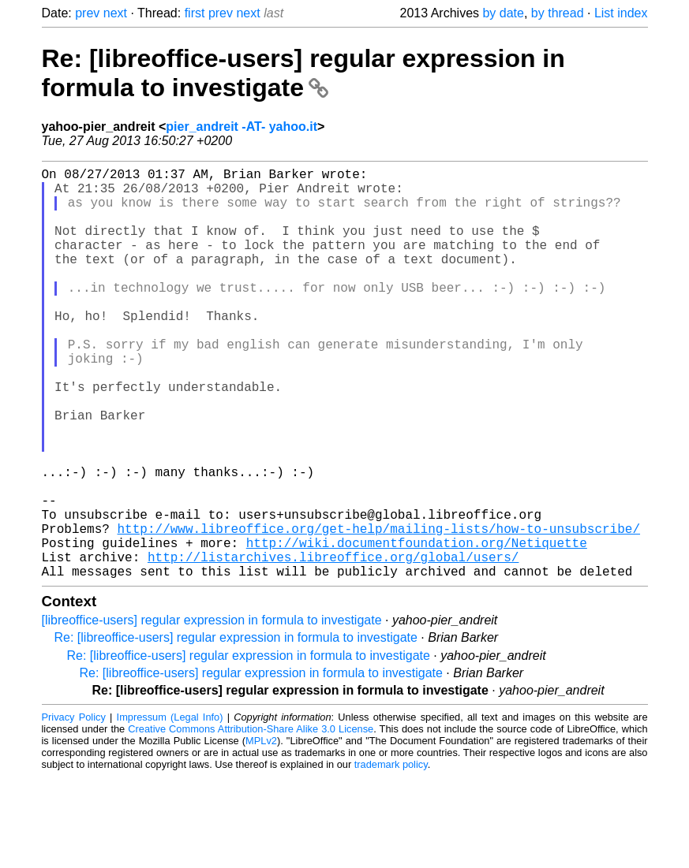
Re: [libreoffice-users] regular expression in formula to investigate (303, 73)
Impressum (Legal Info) (170, 808)
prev (87, 13)
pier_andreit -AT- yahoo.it (241, 126)
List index (621, 13)
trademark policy (391, 856)
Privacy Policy (74, 808)
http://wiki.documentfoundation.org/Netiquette (416, 627)
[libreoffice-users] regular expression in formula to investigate (212, 711)
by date (502, 13)
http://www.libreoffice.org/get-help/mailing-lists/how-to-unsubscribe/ (379, 610)
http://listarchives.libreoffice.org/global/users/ (333, 645)
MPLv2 (261, 832)
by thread (557, 13)
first (195, 13)
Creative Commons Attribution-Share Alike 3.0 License (250, 820)
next (115, 13)
